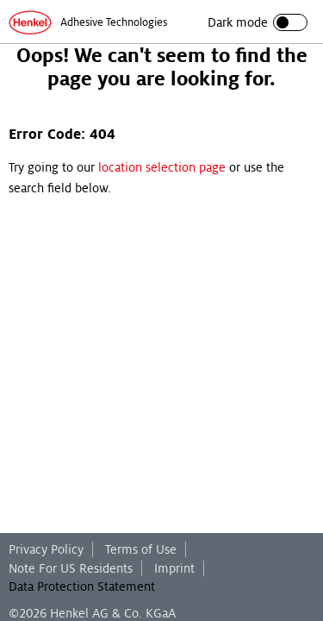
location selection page (162, 167)
